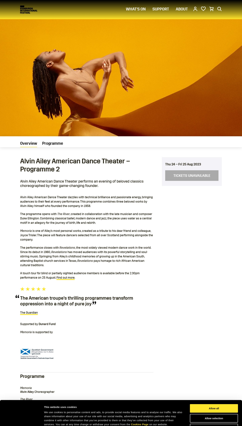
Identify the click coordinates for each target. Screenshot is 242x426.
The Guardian (29, 312)
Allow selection (214, 394)
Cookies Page (140, 400)
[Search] (219, 8)
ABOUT (182, 9)
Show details (176, 419)
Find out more (65, 277)
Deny (214, 404)
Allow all (214, 384)
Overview (28, 143)
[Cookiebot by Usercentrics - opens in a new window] (21, 419)
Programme (52, 143)
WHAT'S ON (136, 9)
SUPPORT (160, 9)
